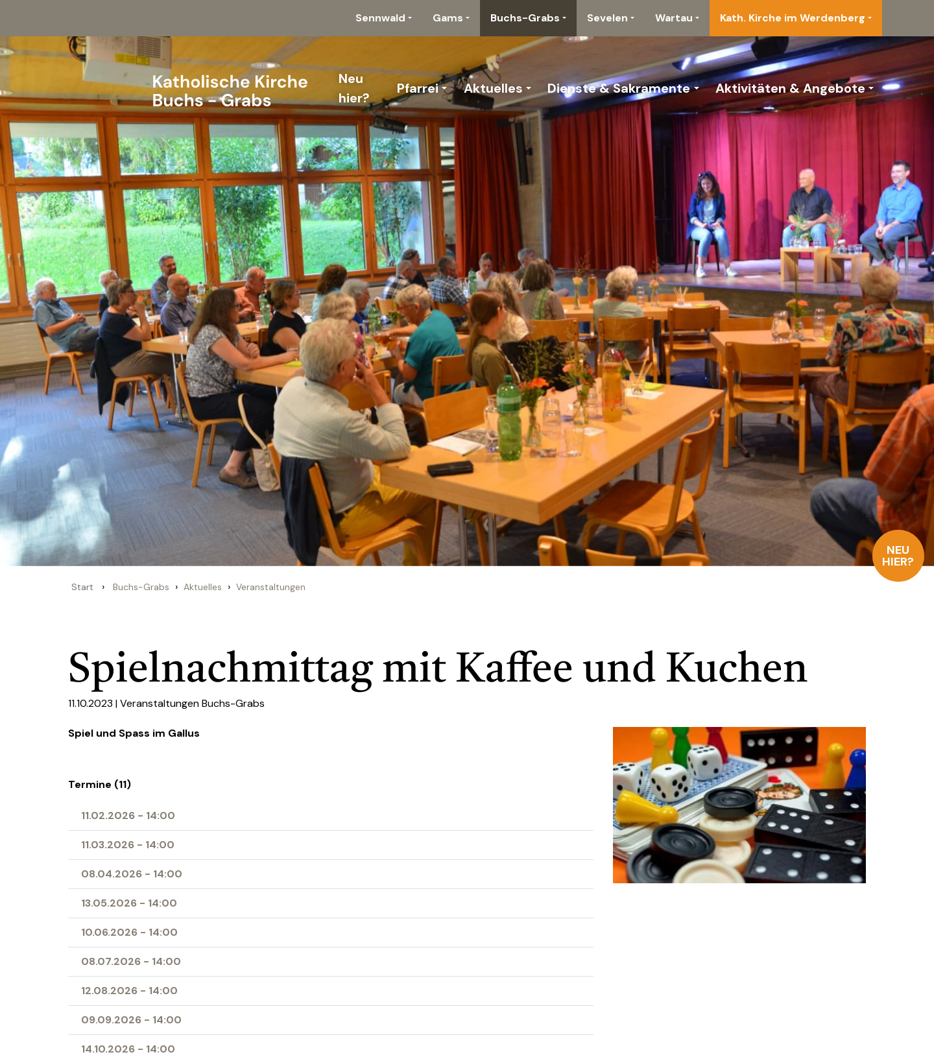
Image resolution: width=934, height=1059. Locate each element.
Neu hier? (899, 555)
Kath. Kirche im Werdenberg (792, 18)
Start (82, 587)
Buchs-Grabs (525, 18)
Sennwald (380, 18)
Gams (448, 18)
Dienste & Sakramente (618, 88)
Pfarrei (417, 88)
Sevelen (607, 18)
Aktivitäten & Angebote (790, 88)
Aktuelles (493, 88)
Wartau (674, 18)
